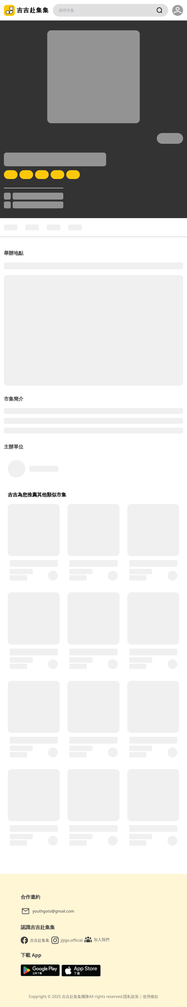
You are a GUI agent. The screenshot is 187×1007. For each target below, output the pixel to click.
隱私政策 (131, 996)
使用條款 (150, 996)
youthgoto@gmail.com (48, 911)
